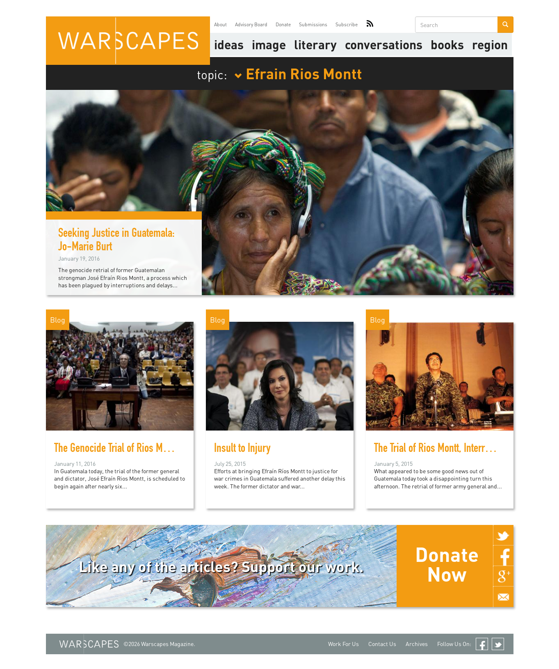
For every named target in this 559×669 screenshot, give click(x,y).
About (220, 24)
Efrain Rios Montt (298, 73)
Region (490, 44)
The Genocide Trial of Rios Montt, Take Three (138, 449)
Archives (417, 643)
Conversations (383, 44)
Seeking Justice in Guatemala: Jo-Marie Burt (116, 241)
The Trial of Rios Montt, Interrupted (440, 449)
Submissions (313, 24)
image (269, 44)
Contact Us (382, 643)
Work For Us (343, 643)
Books (447, 44)
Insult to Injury (242, 449)
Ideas (229, 44)
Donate (283, 24)
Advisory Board (251, 24)
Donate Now (447, 564)
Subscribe (346, 24)
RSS (370, 24)
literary (315, 44)
